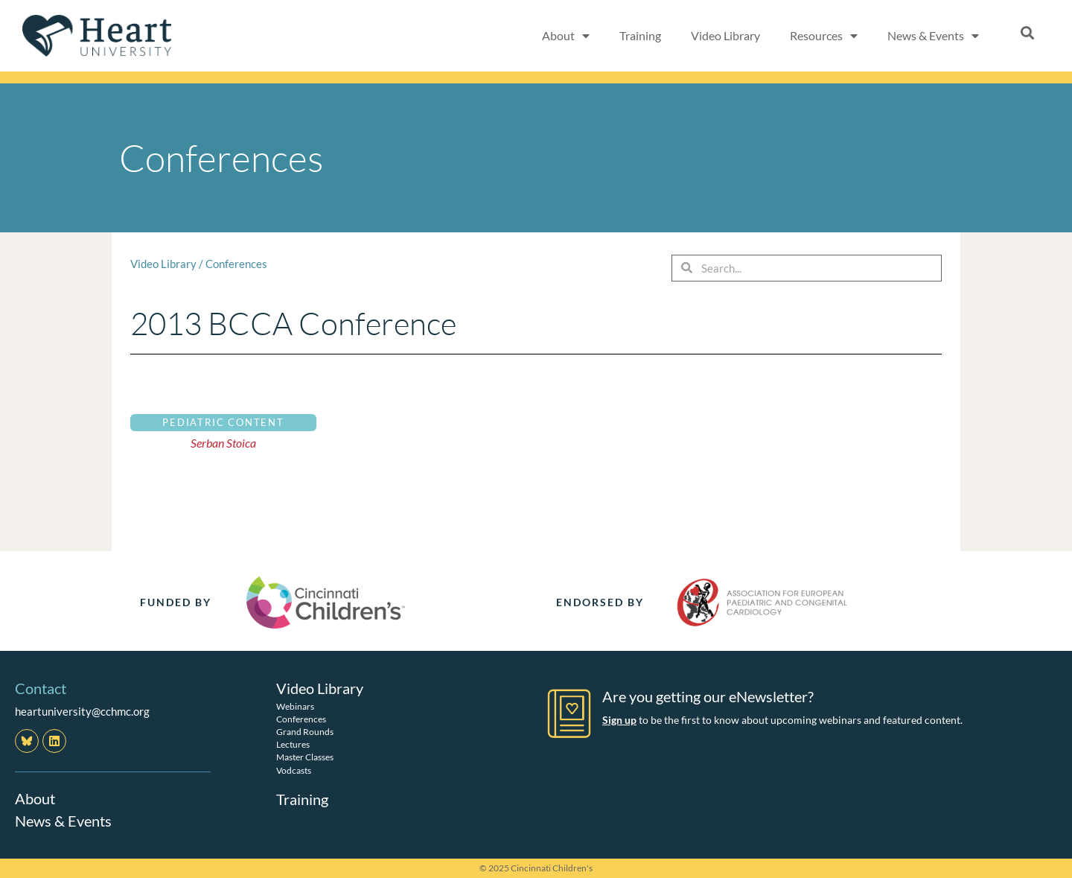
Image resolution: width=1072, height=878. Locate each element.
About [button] (566, 35)
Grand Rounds (305, 731)
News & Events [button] (933, 35)
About (35, 798)
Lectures (293, 743)
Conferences (236, 263)
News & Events (63, 821)
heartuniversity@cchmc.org (82, 711)
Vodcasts (293, 769)
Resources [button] (824, 35)
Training (640, 35)
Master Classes (305, 757)
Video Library (725, 35)
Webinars (295, 705)
